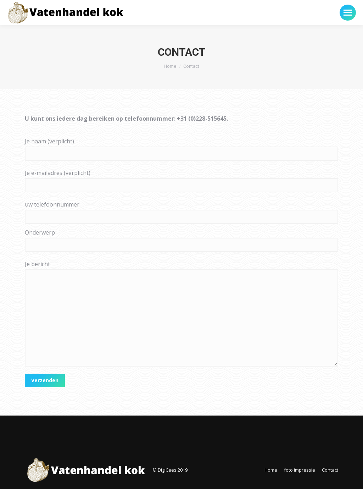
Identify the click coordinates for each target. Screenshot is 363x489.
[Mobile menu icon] (348, 13)
